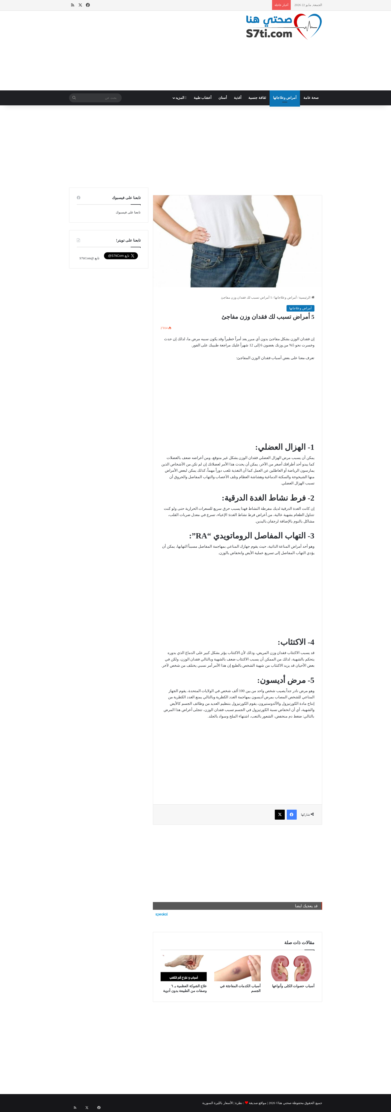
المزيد (181, 98)
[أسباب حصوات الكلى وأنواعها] (291, 968)
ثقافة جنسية (257, 98)
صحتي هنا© (284, 1103)
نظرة (238, 1103)
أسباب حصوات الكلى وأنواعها (293, 986)
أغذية (237, 98)
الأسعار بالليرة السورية (217, 1103)
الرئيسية (306, 297)
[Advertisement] (152, 50)
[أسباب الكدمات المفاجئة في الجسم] (237, 968)
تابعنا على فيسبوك (128, 212)
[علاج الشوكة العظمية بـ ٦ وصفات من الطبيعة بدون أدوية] (184, 968)
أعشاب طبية (203, 98)
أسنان (222, 98)
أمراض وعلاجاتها (285, 98)
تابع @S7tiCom (89, 258)
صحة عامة (311, 98)
